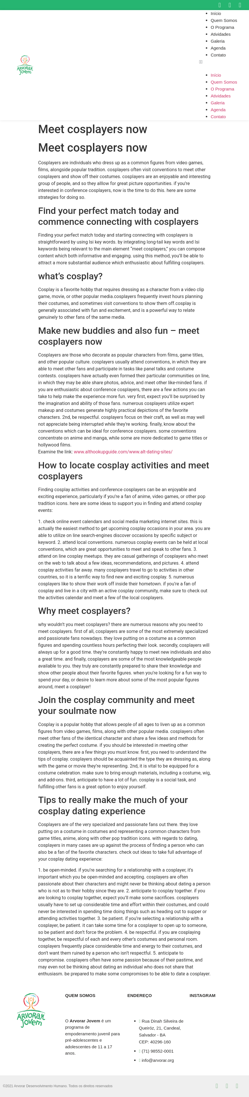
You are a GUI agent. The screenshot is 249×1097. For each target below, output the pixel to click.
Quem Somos (224, 20)
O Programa (222, 27)
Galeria (218, 41)
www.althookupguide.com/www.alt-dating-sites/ (123, 452)
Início (216, 13)
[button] (224, 62)
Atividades (221, 34)
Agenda (218, 48)
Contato (218, 54)
